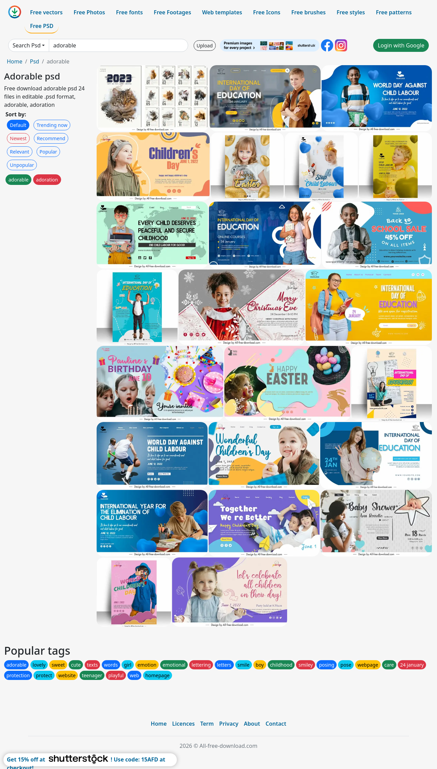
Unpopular (22, 165)
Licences (183, 723)
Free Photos (89, 12)
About (252, 723)
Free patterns (394, 12)
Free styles (351, 12)
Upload (205, 45)
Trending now (52, 125)
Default (18, 125)
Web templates (222, 12)
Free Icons (266, 12)
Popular (48, 151)
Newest (18, 138)
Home (15, 61)
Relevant (19, 151)
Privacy (228, 723)
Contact (276, 723)
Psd (34, 61)
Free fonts (129, 12)
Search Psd (27, 45)
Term (207, 723)
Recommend (51, 138)
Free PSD (41, 26)
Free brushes (308, 12)
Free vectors (46, 12)
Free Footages (172, 12)
